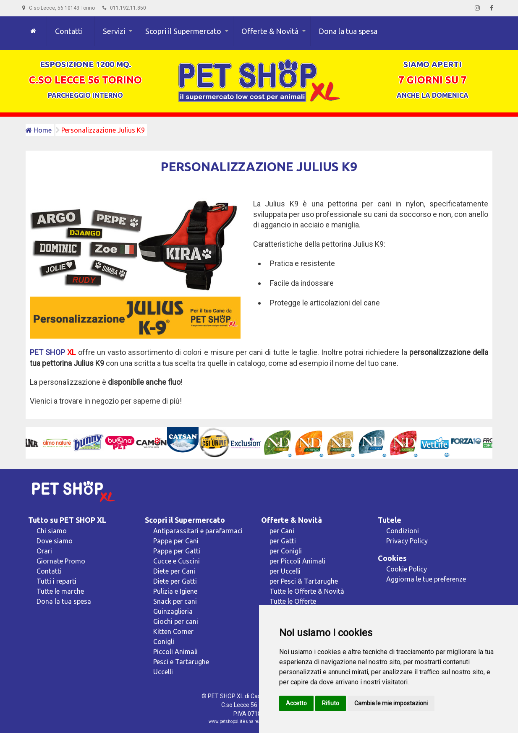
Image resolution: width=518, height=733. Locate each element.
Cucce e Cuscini (176, 561)
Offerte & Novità (269, 31)
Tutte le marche (60, 591)
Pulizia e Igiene (175, 591)
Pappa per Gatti (176, 551)
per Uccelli (285, 571)
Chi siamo (52, 531)
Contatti (69, 31)
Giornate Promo (61, 561)
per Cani (281, 531)
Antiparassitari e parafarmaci (198, 531)
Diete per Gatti (175, 581)
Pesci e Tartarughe (181, 661)
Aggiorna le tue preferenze (426, 579)
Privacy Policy (407, 541)
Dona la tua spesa (348, 31)
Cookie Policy (406, 569)
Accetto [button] (296, 703)
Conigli (163, 641)
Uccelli (163, 672)
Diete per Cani (174, 571)
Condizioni (402, 531)
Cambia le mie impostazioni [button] (391, 703)
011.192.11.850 (124, 8)
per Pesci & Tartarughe (303, 581)
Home (39, 130)
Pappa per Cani (176, 541)
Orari (44, 551)
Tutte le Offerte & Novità (306, 591)
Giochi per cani (175, 621)
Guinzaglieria (173, 611)
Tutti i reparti (56, 581)
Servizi (114, 31)
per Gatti (282, 541)
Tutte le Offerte (292, 601)
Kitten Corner (173, 631)
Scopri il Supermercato (183, 31)
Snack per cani (175, 601)
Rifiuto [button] (330, 703)
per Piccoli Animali (297, 561)
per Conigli (285, 551)
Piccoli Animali (175, 651)
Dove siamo (55, 541)
